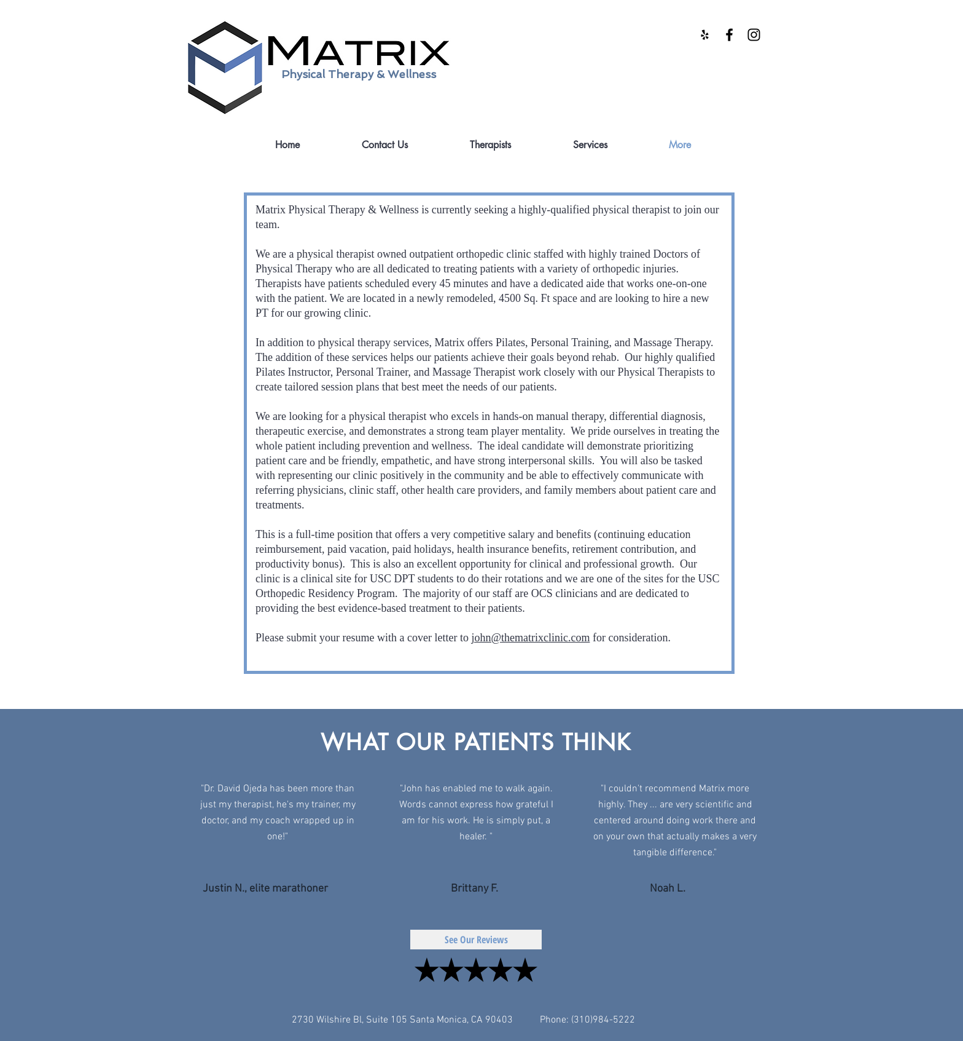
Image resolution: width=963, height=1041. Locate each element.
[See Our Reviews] (476, 939)
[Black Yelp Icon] (704, 34)
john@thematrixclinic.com (530, 637)
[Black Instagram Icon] (754, 34)
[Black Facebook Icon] (729, 34)
